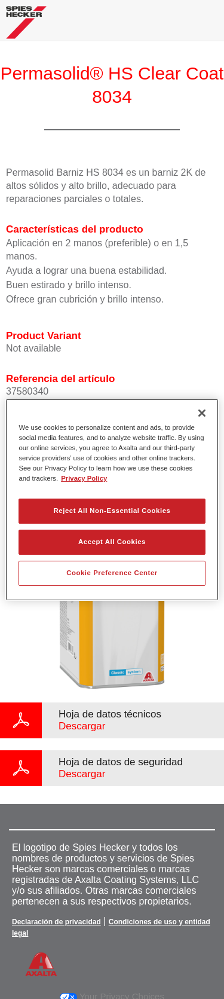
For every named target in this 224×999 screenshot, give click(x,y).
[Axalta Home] (26, 27)
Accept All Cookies (112, 541)
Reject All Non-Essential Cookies (111, 510)
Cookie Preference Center (112, 572)
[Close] (202, 412)
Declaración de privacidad (56, 922)
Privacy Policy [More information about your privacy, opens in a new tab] (84, 478)
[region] (111, 499)
